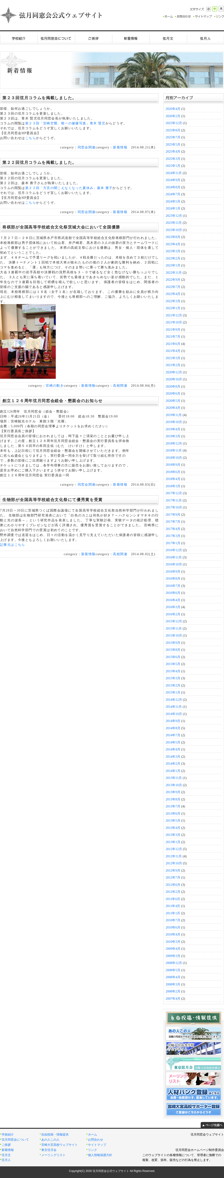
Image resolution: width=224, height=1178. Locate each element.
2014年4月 (173, 749)
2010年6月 (173, 927)
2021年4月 (173, 351)
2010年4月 (173, 934)
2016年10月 (174, 564)
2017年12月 (174, 493)
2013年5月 (173, 820)
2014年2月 (173, 763)
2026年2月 (173, 116)
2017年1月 (173, 543)
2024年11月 (174, 173)
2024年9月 (173, 180)
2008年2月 (173, 991)
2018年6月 (173, 472)
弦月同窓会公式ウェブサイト (51, 15)
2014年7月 (173, 735)
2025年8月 (173, 130)
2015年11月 (174, 628)
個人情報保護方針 (100, 1155)
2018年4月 (173, 479)
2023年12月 (174, 215)
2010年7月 (173, 920)
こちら (30, 138)
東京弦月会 (48, 1150)
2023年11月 (174, 222)
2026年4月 (173, 109)
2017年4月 (173, 529)
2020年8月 (173, 386)
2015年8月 (173, 650)
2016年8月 (173, 578)
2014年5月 (173, 742)
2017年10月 (174, 507)
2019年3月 (173, 436)
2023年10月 (174, 230)
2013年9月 (173, 792)
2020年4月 (173, 408)
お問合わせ (95, 1139)
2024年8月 (173, 187)
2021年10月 (174, 322)
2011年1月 (173, 913)
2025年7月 (173, 137)
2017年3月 (173, 536)
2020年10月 (174, 379)
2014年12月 (174, 699)
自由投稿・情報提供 (55, 1134)
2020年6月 (173, 393)
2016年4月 (173, 600)
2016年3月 (173, 607)
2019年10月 (174, 422)
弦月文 (168, 38)
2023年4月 (173, 244)
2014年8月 (173, 728)
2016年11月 (174, 557)
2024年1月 (173, 208)
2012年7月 (173, 877)
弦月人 (205, 38)
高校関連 (120, 385)
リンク (92, 1150)
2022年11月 (174, 272)
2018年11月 (174, 450)
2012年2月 (173, 892)
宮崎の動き (55, 385)
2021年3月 (173, 358)
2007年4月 (173, 998)
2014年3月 (173, 756)
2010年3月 (173, 941)
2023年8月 (173, 237)
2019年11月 (174, 415)
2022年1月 (173, 308)
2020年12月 (174, 372)
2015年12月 (174, 621)
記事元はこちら (12, 545)
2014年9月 (173, 721)
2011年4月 (173, 906)
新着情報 (130, 38)
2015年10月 (174, 635)
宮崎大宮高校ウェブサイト (59, 1144)
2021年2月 (173, 365)
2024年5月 (173, 201)
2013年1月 (173, 842)
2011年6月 (173, 899)
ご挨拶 (93, 38)
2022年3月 (173, 301)
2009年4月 (173, 948)
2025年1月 (173, 166)
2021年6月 (173, 344)
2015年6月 (173, 657)
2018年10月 (174, 457)
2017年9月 (173, 514)
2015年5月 (173, 664)
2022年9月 (173, 279)
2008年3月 (173, 984)
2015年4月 (173, 671)
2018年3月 (173, 486)
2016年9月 (173, 571)
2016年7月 (173, 586)
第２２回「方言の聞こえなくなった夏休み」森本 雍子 (69, 188)
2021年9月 (173, 329)
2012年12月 (174, 849)
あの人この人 (50, 1139)
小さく (208, 9)
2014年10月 (174, 714)
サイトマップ (97, 1144)
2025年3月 (173, 159)
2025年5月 (173, 144)
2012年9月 (173, 870)
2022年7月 (173, 287)
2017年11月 (174, 500)
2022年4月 (173, 294)
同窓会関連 (87, 147)
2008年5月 (173, 970)
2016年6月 (173, 593)
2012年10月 (174, 863)
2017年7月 (173, 521)
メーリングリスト (53, 1155)
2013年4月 (173, 828)
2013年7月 (173, 806)
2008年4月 (173, 977)
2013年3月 (173, 835)
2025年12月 (174, 123)
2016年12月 (174, 550)
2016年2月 (173, 614)
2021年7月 (173, 336)
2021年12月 (174, 315)
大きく (221, 8)
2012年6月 (173, 885)
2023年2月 (173, 258)
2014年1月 (173, 771)
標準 (214, 8)
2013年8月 (173, 799)
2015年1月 (173, 692)
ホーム (92, 1134)
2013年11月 (174, 778)
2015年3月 (173, 678)
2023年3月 (173, 251)
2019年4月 (173, 429)
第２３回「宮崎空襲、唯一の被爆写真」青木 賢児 (65, 123)
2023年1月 (173, 265)
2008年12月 (174, 963)
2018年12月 (174, 443)
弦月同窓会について (56, 38)
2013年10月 (174, 785)
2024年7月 (173, 194)
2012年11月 (174, 856)
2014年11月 (174, 706)
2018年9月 (173, 464)
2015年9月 (173, 643)
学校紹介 (18, 38)
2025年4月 (173, 151)
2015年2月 (173, 685)
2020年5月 (173, 401)
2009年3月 (173, 956)
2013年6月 (173, 813)
